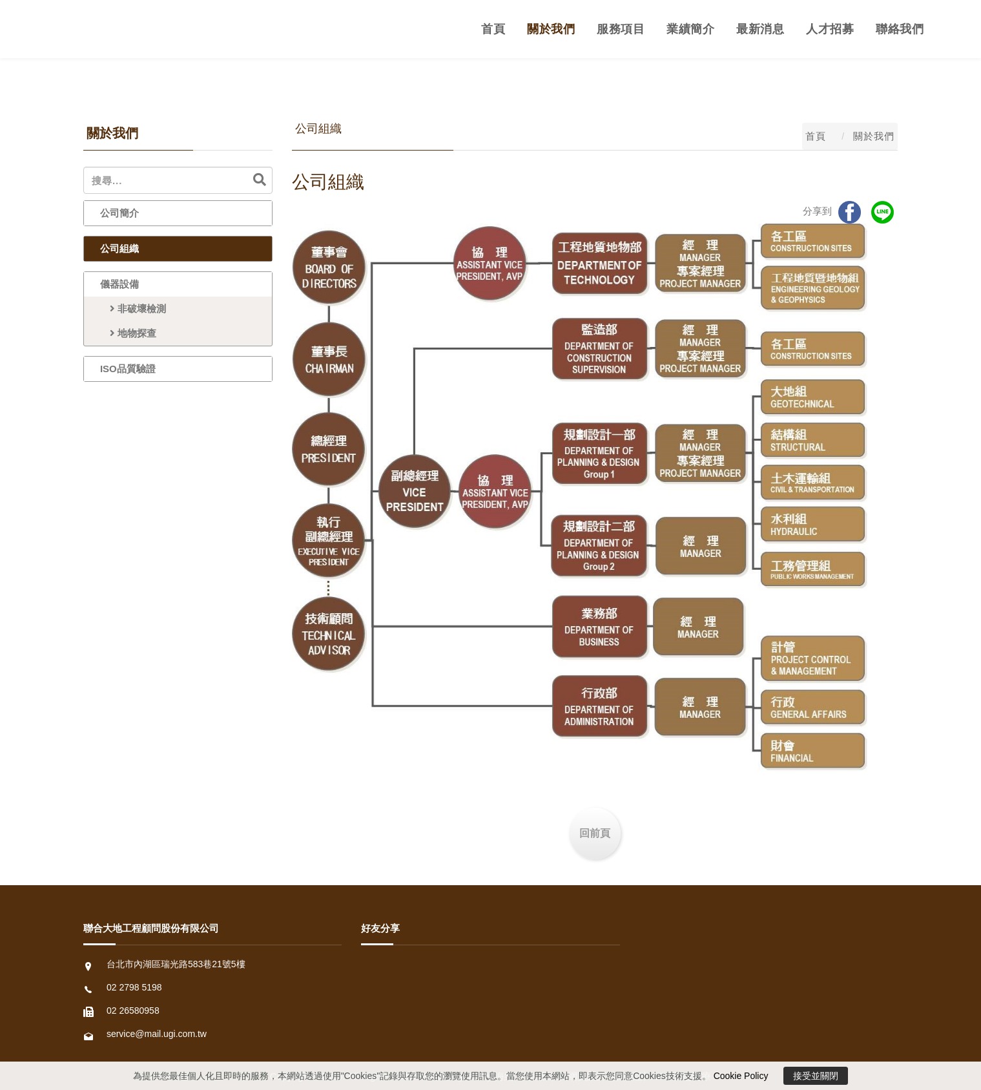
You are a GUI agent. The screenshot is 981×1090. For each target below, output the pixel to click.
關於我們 (551, 29)
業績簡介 (690, 29)
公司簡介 (119, 212)
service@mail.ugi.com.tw (157, 1034)
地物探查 (128, 333)
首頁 (493, 29)
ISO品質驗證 (128, 368)
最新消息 (760, 29)
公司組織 (119, 248)
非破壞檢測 (133, 308)
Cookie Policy (741, 1076)
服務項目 (621, 29)
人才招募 (830, 29)
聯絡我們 (900, 29)
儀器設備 (119, 283)
